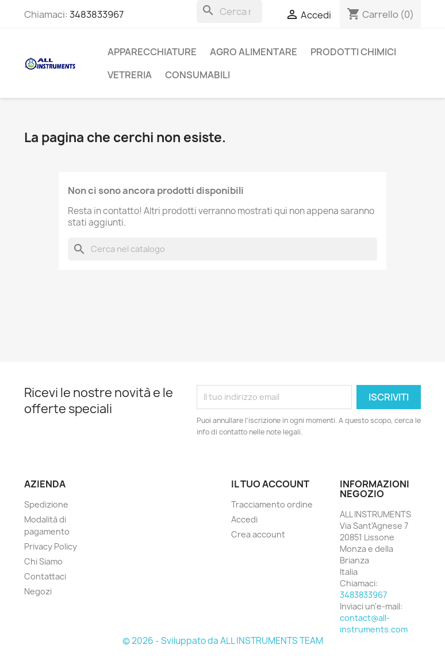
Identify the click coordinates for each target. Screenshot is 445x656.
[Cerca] (229, 11)
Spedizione (46, 504)
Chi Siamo (43, 561)
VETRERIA (130, 74)
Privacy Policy (50, 546)
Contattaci (45, 576)
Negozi (38, 591)
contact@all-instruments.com (374, 623)
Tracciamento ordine (272, 504)
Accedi (244, 519)
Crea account (258, 534)
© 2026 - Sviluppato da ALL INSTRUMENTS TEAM (222, 641)
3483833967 (97, 14)
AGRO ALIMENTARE (253, 51)
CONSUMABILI (197, 74)
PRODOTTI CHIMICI (353, 51)
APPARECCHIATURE (152, 51)
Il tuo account (270, 484)
